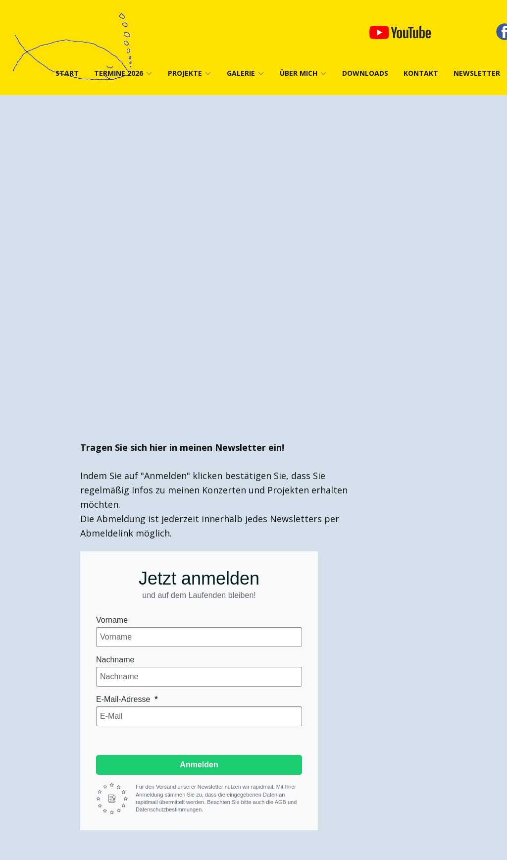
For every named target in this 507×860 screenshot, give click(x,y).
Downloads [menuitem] (365, 73)
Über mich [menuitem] (298, 73)
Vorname (112, 620)
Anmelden (199, 764)
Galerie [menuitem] (241, 73)
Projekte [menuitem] (185, 73)
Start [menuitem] (67, 73)
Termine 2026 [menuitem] (118, 73)
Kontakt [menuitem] (421, 73)
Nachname (115, 659)
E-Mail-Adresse (124, 699)
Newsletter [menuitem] (477, 73)
